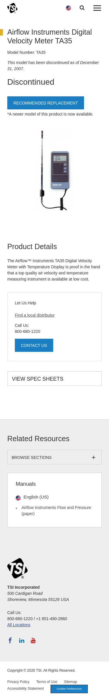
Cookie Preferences (69, 688)
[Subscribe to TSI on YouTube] (33, 640)
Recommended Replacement (45, 103)
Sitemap (70, 682)
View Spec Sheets (37, 379)
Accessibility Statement (25, 688)
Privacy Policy (18, 682)
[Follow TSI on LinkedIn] (22, 640)
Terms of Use (46, 682)
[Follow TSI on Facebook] (10, 640)
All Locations (18, 624)
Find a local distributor (35, 315)
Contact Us (34, 345)
